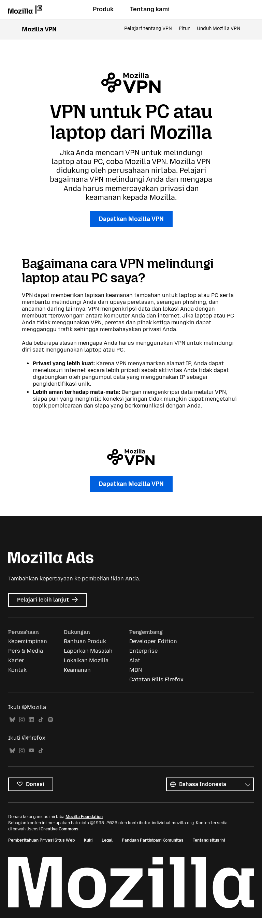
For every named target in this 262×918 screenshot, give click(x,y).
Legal (107, 840)
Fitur (184, 28)
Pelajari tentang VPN (148, 28)
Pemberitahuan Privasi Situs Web (41, 840)
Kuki (88, 840)
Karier (16, 660)
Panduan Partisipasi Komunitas (153, 840)
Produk (103, 9)
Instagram (22, 719)
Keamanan (77, 670)
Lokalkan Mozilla (86, 660)
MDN (135, 670)
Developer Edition (153, 641)
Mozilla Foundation (84, 816)
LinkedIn (31, 719)
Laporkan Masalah (88, 651)
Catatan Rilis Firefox (156, 679)
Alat (134, 660)
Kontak (17, 670)
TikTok (41, 719)
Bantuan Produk (85, 641)
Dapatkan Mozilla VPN (131, 219)
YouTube (31, 750)
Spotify (50, 719)
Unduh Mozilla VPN (218, 28)
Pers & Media (25, 651)
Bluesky (12, 719)
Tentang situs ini (209, 840)
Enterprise (143, 651)
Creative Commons (59, 829)
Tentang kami (150, 9)
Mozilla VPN (39, 29)
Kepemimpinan (27, 641)
